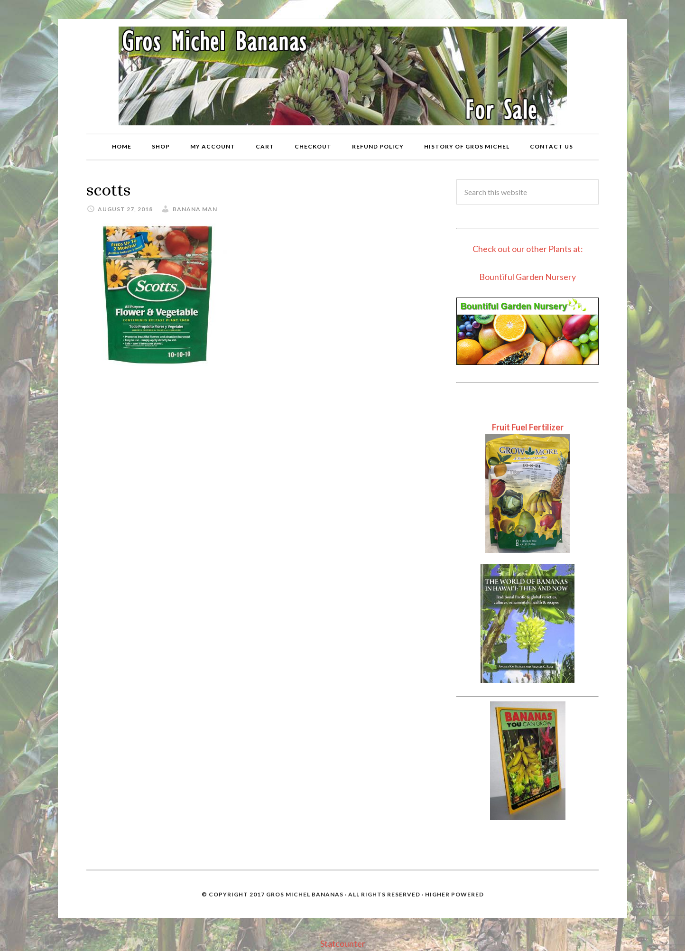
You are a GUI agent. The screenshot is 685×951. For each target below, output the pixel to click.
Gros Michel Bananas (304, 894)
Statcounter (342, 943)
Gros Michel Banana (342, 76)
